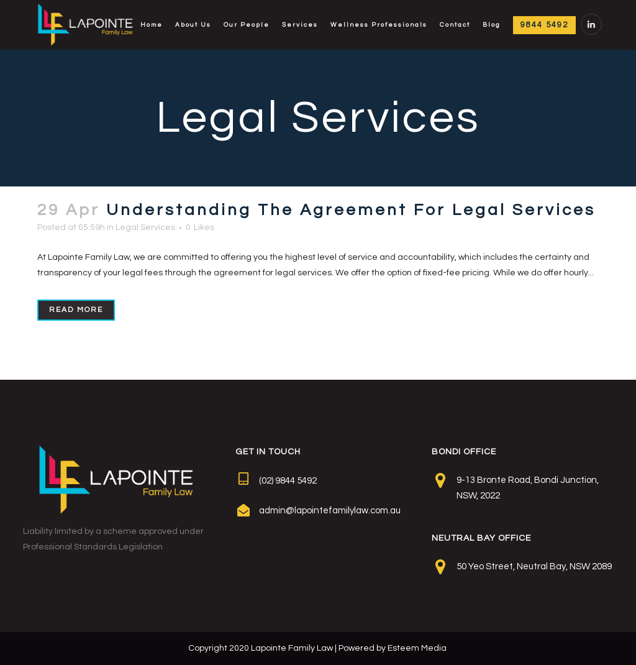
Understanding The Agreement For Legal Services (351, 210)
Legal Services (145, 227)
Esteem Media (417, 648)
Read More (76, 310)
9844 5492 (544, 25)
